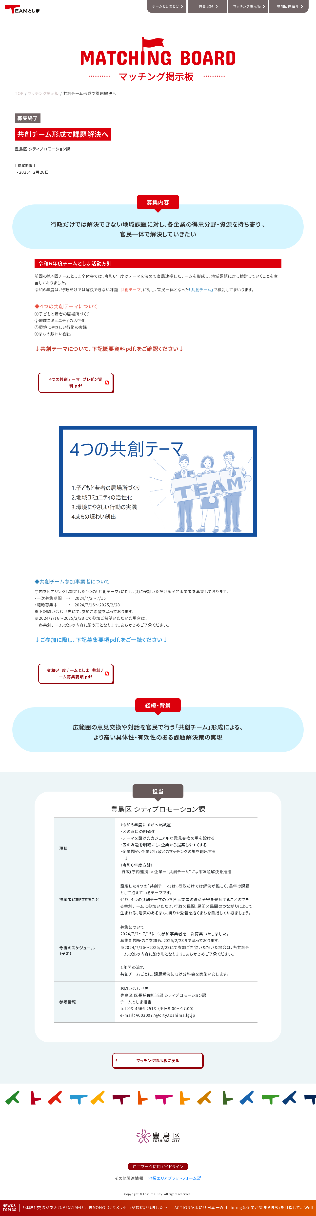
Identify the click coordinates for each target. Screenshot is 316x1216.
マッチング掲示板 (247, 6)
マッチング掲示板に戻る (158, 1060)
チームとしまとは (165, 6)
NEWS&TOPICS (9, 1208)
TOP (19, 93)
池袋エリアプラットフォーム (172, 1178)
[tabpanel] (158, 481)
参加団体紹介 (288, 6)
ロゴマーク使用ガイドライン (158, 1166)
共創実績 (206, 6)
